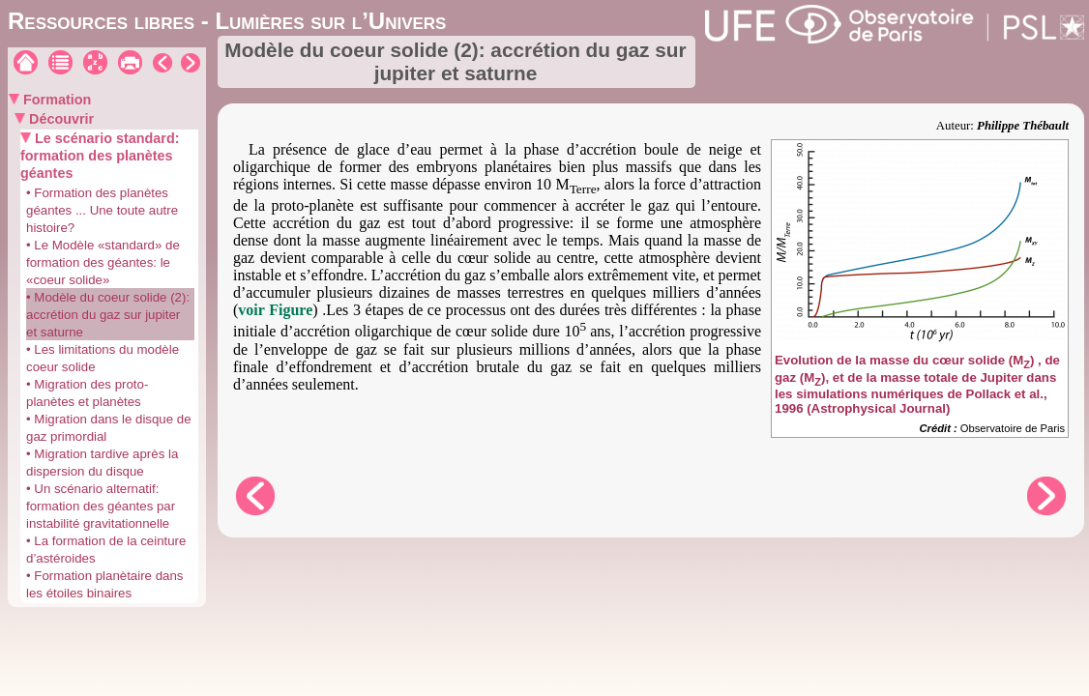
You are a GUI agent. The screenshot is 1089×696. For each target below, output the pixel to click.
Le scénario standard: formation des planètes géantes (100, 155)
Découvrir (59, 119)
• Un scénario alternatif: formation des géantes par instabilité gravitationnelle (100, 506)
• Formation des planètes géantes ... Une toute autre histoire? (102, 210)
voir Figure (275, 310)
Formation (55, 99)
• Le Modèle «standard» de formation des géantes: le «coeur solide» (103, 262)
